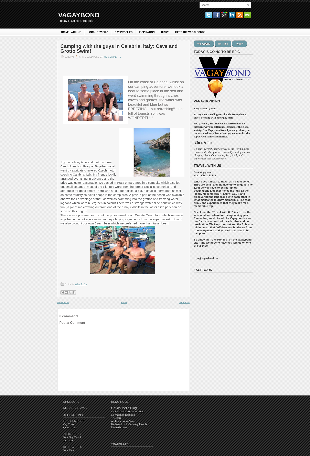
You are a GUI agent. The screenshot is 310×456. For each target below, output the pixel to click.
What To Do (81, 284)
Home (124, 302)
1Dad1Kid (116, 418)
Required (123, 414)
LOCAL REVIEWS (98, 32)
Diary (165, 32)
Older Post (184, 302)
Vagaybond (203, 43)
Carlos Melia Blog (124, 408)
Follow (239, 43)
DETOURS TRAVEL (75, 407)
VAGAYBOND (79, 15)
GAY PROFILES (123, 32)
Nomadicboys (119, 427)
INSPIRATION (146, 32)
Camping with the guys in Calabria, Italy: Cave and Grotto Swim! (119, 49)
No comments (112, 57)
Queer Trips (69, 427)
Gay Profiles (219, 239)
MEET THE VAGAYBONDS (190, 32)
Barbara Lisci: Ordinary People (129, 424)
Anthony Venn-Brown (123, 421)
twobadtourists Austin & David (127, 411)
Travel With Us (71, 32)
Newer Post (63, 302)
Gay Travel (69, 424)
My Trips (223, 43)
